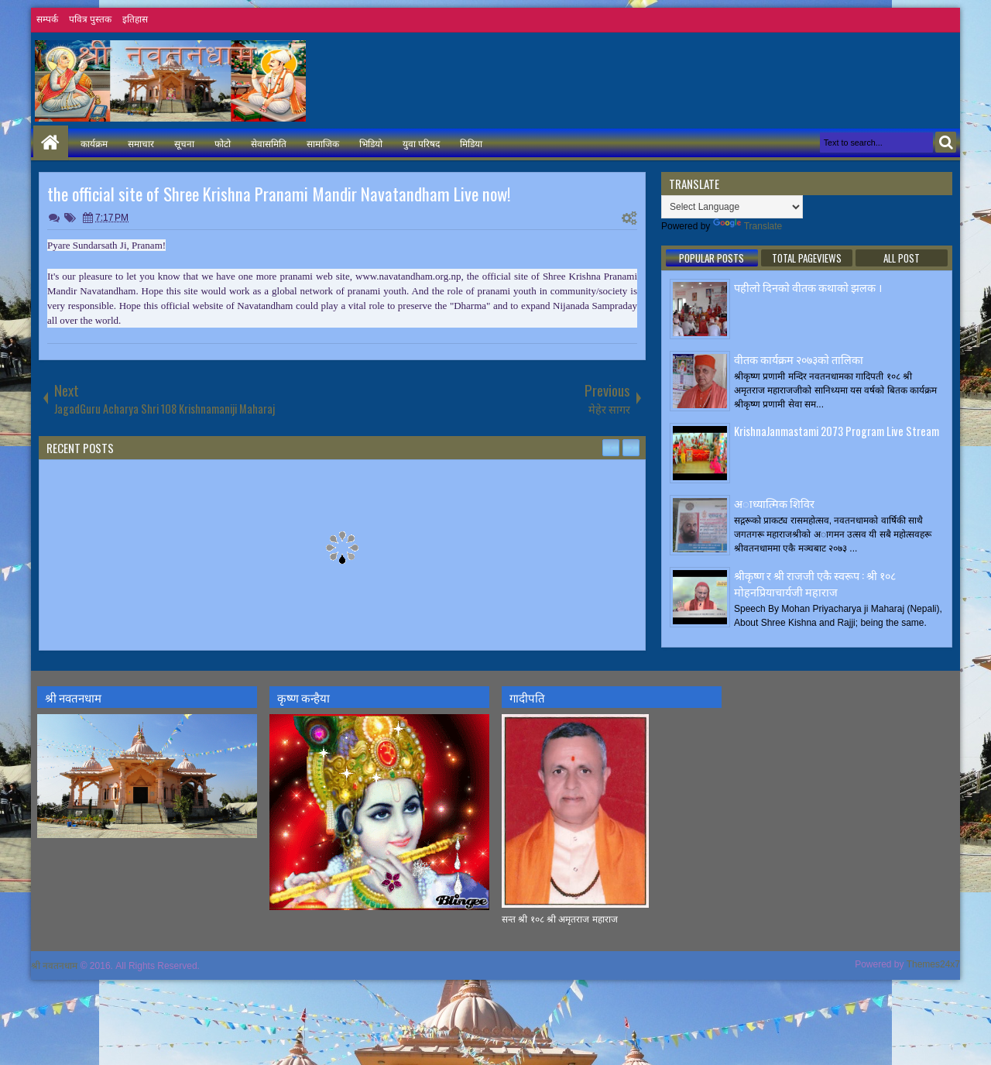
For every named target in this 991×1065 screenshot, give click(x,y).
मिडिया (471, 142)
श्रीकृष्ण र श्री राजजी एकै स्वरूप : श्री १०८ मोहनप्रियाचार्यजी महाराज (815, 583)
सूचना (184, 142)
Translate (748, 226)
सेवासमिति (268, 142)
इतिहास (135, 19)
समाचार (141, 142)
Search (945, 142)
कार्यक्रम (94, 142)
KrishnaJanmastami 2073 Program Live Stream (836, 431)
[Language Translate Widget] (732, 206)
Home (50, 142)
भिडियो (370, 142)
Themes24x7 (933, 964)
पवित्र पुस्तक (90, 19)
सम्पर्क (47, 19)
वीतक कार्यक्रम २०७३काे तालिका (798, 359)
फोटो (222, 142)
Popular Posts (711, 258)
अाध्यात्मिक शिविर (774, 503)
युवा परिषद (421, 142)
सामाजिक (323, 142)
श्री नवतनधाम (54, 965)
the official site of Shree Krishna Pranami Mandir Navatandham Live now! (279, 193)
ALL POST (901, 258)
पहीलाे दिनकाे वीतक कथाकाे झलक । (808, 287)
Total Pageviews (807, 258)
